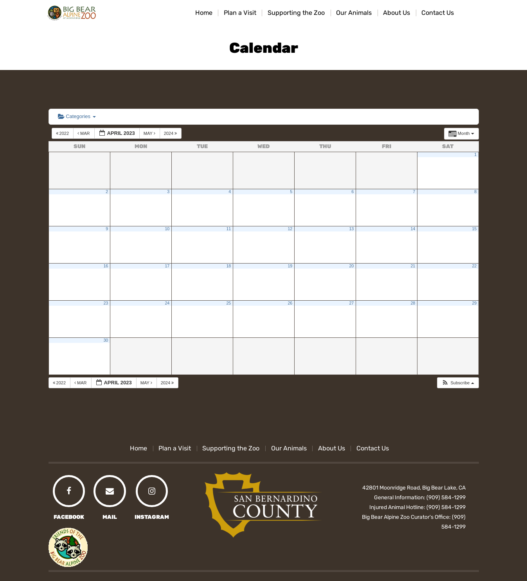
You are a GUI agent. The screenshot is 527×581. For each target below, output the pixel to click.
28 (412, 303)
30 (105, 340)
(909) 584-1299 (446, 497)
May (150, 133)
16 (105, 266)
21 (412, 266)
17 (167, 266)
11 (228, 228)
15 (474, 228)
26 (290, 303)
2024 (171, 133)
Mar (84, 133)
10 (167, 228)
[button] (457, 383)
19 (290, 266)
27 (351, 303)
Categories (77, 116)
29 (474, 303)
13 (351, 228)
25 (228, 303)
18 (228, 266)
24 (167, 303)
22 (474, 266)
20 (351, 266)
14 (412, 228)
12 (290, 228)
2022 (63, 133)
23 (105, 303)
